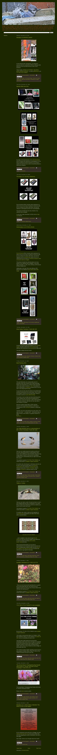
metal (21, 542)
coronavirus (27, 407)
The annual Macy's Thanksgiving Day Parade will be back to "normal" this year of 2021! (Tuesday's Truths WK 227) (28, 666)
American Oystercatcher (21, 476)
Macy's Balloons (32, 696)
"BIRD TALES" (22, 78)
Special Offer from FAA (22, 86)
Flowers (18, 659)
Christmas (21, 322)
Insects (20, 422)
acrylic (17, 542)
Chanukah (28, 356)
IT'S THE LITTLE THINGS (21, 72)
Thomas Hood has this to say (22, 733)
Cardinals (31, 421)
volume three (32, 466)
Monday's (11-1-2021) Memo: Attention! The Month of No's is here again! (28, 705)
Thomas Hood (24, 744)
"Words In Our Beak (36, 78)
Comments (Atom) (25, 750)
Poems (21, 744)
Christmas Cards (37, 356)
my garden (27, 387)
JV (25, 422)
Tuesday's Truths (26, 357)
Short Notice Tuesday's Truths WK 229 (26, 329)
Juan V (31, 386)
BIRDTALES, (36, 71)
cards (32, 348)
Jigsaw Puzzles (28, 221)
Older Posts (38, 748)
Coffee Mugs (25, 322)
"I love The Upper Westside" (24, 696)
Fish (39, 658)
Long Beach (37, 476)
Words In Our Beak (30, 468)
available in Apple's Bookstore (31, 461)
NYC (34, 422)
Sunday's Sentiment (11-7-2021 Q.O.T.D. (27, 562)
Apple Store (24, 79)
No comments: (32, 75)
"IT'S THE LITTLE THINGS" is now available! (28, 605)
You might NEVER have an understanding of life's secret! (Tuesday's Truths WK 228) (28, 429)
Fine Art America (36, 159)
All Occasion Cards (23, 356)
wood (30, 540)
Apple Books (19, 79)
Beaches (27, 476)
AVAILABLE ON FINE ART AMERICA (29, 534)
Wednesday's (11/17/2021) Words (25, 227)
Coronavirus (35, 421)
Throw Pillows (22, 323)
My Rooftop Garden (29, 422)
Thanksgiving (32, 79)
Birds (28, 421)
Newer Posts (19, 748)
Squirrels (29, 659)
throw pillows (31, 269)
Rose (34, 599)
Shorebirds (19, 477)
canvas (33, 540)
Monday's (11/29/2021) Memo (24, 37)
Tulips (37, 422)
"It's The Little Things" (28, 78)
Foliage (21, 659)
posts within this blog (30, 394)
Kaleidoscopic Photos (28, 556)
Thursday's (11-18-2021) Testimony (25, 176)
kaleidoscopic (28, 257)
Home (29, 748)
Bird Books (28, 79)
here (23, 691)
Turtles (36, 556)
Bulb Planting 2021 (21, 363)
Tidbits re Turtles (20, 483)
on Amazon (22, 469)
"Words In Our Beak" (23, 421)
